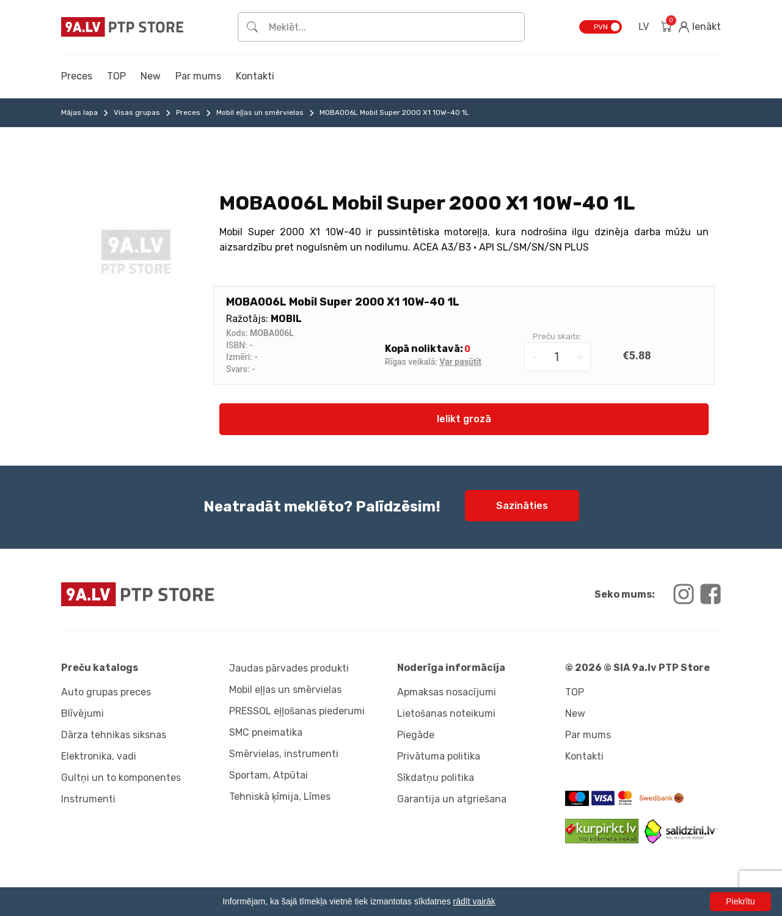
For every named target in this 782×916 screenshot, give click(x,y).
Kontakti (255, 76)
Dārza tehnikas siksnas (113, 735)
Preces (76, 76)
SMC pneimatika (265, 732)
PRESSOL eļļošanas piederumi (297, 711)
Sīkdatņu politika (435, 777)
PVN (601, 27)
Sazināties (522, 505)
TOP (116, 76)
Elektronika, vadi (98, 756)
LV (643, 26)
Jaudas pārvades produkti (289, 668)
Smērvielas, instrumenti (283, 754)
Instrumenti (88, 799)
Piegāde (415, 735)
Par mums (198, 76)
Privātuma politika (438, 756)
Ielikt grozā (464, 419)
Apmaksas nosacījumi (446, 692)
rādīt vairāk (474, 901)
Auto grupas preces (106, 692)
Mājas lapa (79, 112)
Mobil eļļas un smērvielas (260, 112)
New (151, 76)
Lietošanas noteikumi (446, 713)
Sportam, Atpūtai (268, 775)
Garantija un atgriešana (451, 799)
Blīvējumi (82, 713)
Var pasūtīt (460, 362)
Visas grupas (137, 112)
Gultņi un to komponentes (121, 777)
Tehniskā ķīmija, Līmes (280, 796)
